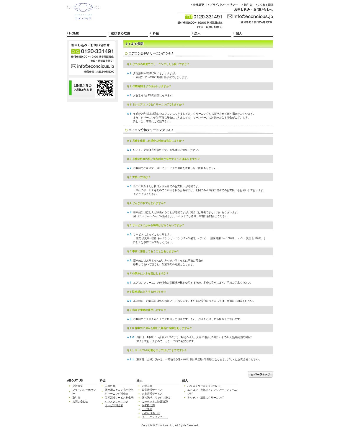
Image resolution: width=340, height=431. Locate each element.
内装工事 (147, 385)
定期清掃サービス (152, 393)
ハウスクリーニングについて (204, 385)
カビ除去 (147, 409)
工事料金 (110, 385)
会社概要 (77, 385)
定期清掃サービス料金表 (119, 397)
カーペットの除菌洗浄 (155, 401)
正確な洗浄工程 (151, 413)
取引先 (76, 397)
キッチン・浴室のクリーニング (205, 397)
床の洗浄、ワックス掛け (156, 397)
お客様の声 (148, 405)
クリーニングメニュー (155, 417)
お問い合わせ (80, 401)
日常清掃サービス (152, 389)
